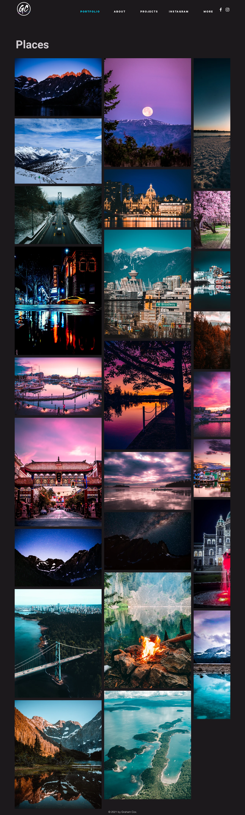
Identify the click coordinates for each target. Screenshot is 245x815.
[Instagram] (227, 9)
